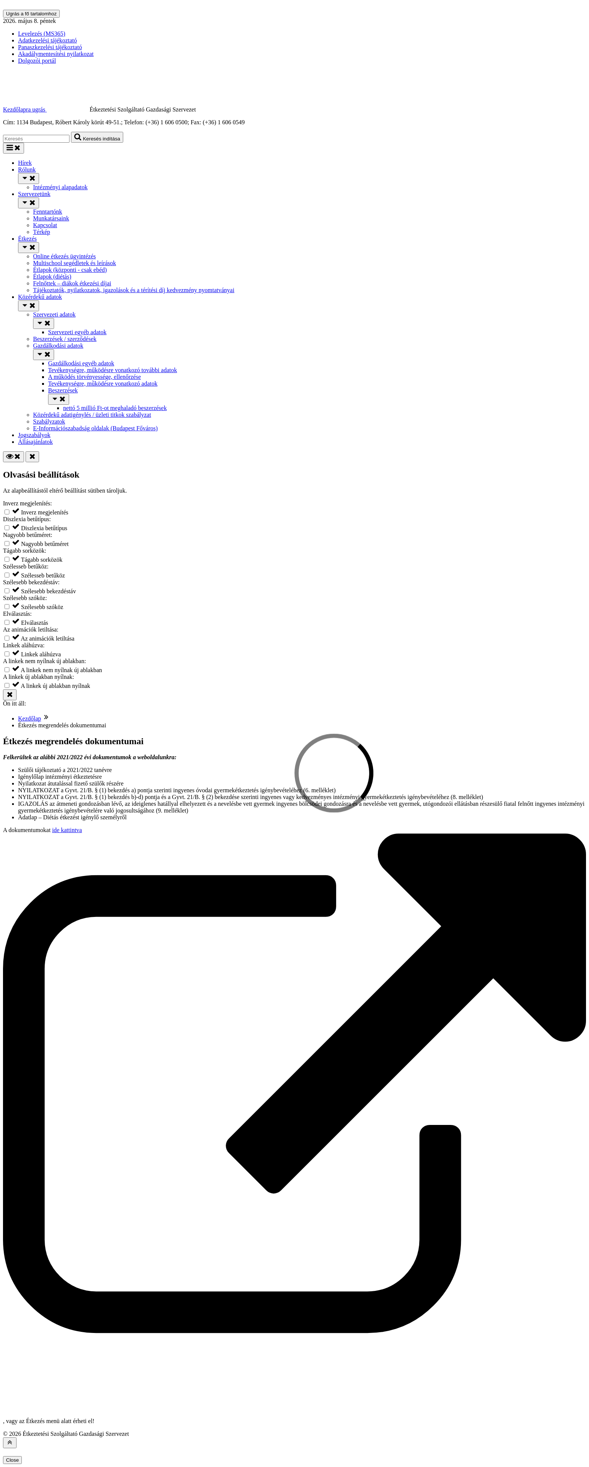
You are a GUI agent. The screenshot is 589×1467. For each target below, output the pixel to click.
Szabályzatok (49, 421)
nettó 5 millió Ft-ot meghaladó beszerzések (115, 408)
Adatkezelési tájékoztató (47, 40)
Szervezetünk (34, 194)
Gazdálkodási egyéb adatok (81, 363)
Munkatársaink (51, 218)
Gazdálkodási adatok (58, 345)
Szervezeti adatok (54, 314)
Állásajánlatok (35, 442)
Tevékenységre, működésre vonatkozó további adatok (112, 370)
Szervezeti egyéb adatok (77, 332)
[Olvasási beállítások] (13, 456)
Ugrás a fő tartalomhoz (31, 14)
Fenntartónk (47, 211)
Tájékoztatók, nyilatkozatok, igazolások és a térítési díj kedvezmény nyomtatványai (133, 290)
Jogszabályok (34, 435)
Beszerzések (63, 390)
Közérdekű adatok (40, 297)
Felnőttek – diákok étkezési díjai (72, 283)
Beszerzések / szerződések (65, 339)
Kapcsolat (45, 225)
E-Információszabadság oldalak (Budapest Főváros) (95, 428)
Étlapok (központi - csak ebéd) (70, 270)
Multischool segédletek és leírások (74, 263)
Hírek (25, 163)
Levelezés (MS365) (41, 33)
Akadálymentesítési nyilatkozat (56, 54)
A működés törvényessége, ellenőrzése (94, 377)
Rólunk (27, 169)
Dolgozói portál (37, 60)
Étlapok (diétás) (52, 276)
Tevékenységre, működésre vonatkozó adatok (102, 383)
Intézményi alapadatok (60, 187)
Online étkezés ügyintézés (64, 256)
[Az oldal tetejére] (10, 1442)
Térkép (41, 232)
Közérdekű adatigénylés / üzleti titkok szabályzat (92, 415)
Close (12, 1460)
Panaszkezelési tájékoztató (50, 47)
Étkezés (27, 238)
